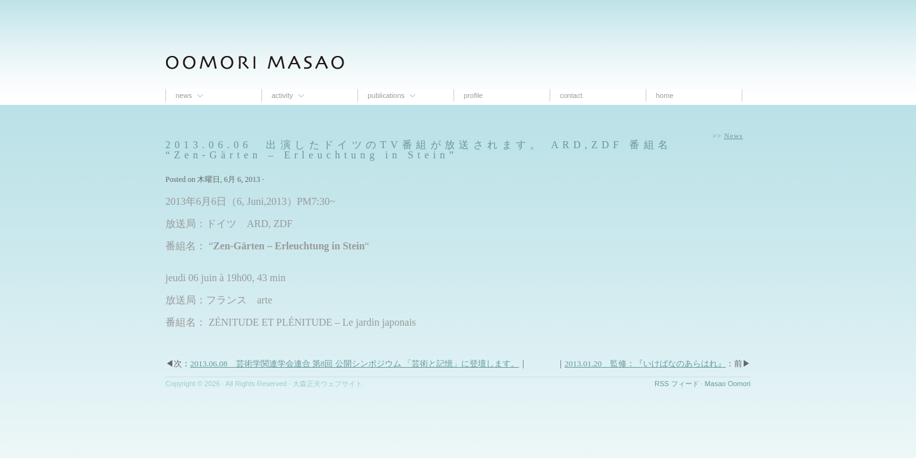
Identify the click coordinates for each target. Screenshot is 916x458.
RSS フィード (677, 383)
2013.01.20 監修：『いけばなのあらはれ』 (645, 363)
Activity (282, 95)
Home (665, 95)
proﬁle (473, 95)
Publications (386, 95)
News (184, 95)
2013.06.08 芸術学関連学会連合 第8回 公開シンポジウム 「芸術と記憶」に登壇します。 (354, 363)
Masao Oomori (728, 383)
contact (571, 95)
